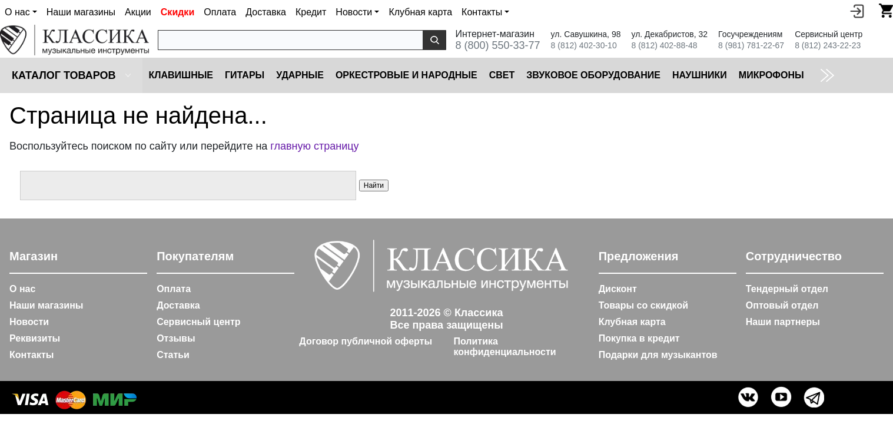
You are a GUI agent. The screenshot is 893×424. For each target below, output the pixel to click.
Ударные (300, 75)
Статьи (173, 355)
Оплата (220, 12)
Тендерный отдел (787, 289)
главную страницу (314, 146)
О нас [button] (17, 12)
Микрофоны (771, 75)
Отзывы (176, 338)
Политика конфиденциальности (504, 346)
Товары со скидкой (643, 305)
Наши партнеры (783, 322)
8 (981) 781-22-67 (751, 45)
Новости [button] (354, 12)
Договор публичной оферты (365, 341)
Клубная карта (420, 12)
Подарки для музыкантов (658, 355)
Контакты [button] (482, 12)
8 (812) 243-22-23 (828, 45)
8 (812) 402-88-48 (664, 45)
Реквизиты (34, 338)
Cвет (502, 75)
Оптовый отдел (782, 305)
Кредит (311, 12)
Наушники (699, 75)
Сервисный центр (198, 322)
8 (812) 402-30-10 (584, 45)
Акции (138, 12)
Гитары (244, 75)
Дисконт (618, 289)
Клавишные (180, 75)
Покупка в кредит (639, 338)
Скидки (177, 12)
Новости (29, 322)
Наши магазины (81, 12)
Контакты (31, 355)
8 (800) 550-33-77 (497, 45)
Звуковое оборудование (593, 75)
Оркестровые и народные (406, 75)
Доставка (265, 12)
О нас (22, 289)
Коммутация (849, 75)
